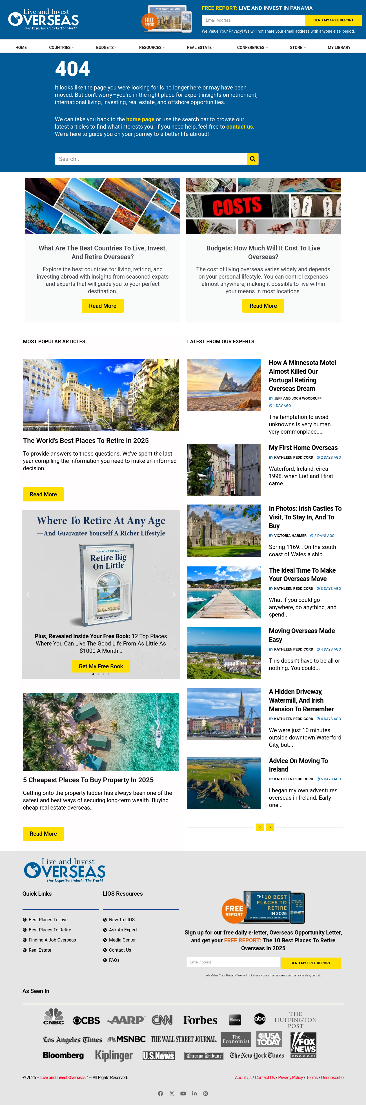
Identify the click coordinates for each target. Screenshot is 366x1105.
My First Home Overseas (303, 448)
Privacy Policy (290, 1076)
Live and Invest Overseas (62, 1076)
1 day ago (280, 406)
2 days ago (329, 457)
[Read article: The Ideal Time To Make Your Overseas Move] (224, 592)
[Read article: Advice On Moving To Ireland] (224, 783)
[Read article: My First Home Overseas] (224, 470)
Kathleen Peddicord (293, 457)
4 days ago (329, 649)
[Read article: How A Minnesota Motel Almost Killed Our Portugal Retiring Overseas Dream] (224, 385)
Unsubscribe (332, 1076)
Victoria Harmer (290, 536)
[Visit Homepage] (42, 19)
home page (140, 119)
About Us (243, 1076)
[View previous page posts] (260, 827)
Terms (312, 1076)
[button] (28, 594)
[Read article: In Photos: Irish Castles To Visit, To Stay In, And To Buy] (224, 531)
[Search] (252, 159)
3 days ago (329, 588)
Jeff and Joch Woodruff (297, 398)
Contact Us (265, 1076)
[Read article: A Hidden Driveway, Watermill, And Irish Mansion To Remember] (224, 714)
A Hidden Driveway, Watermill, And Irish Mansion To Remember (301, 700)
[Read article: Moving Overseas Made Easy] (224, 653)
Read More (102, 305)
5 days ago (329, 779)
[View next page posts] (270, 827)
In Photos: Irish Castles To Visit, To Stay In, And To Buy (305, 517)
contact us (240, 126)
